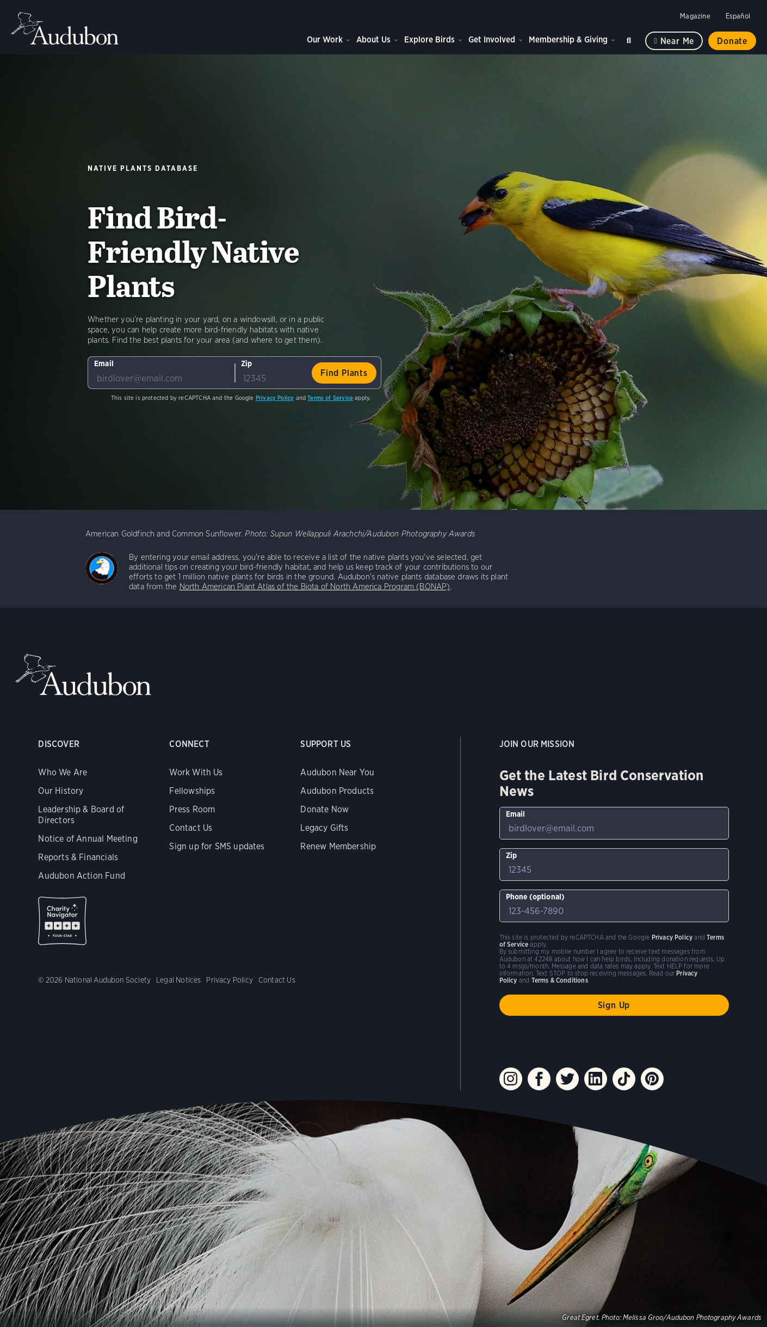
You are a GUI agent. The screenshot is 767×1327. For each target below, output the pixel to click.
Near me (677, 41)
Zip (246, 363)
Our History (60, 791)
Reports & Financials (78, 857)
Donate (732, 41)
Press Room (192, 809)
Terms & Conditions (559, 980)
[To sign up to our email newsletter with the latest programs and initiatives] (161, 372)
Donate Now (324, 809)
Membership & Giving (568, 39)
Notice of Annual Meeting (87, 839)
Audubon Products (337, 791)
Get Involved (491, 39)
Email (104, 363)
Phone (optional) (535, 896)
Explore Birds (429, 39)
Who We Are (62, 772)
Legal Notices (178, 980)
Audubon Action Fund (81, 876)
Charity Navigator (62, 921)
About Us (373, 39)
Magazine (695, 16)
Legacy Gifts (324, 828)
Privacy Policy (275, 398)
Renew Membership (338, 846)
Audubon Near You (337, 772)
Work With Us (195, 772)
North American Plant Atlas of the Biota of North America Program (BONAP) (315, 586)
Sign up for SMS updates (216, 846)
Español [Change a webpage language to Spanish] (738, 16)
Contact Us (190, 828)
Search (630, 38)
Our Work (325, 39)
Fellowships (192, 791)
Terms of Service (330, 398)
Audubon (65, 28)
